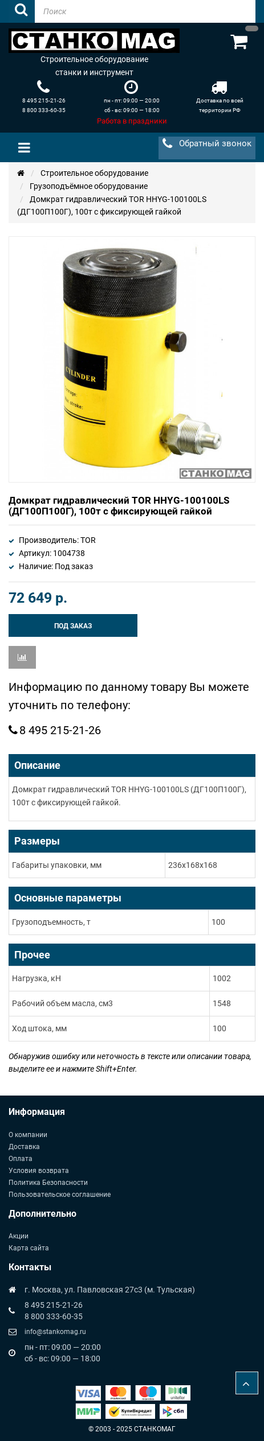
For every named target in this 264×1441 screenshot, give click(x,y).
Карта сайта (29, 1248)
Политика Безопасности (48, 1183)
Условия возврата (39, 1171)
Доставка (24, 1147)
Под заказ (73, 626)
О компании (28, 1135)
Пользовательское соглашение (60, 1195)
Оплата (21, 1159)
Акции (19, 1236)
